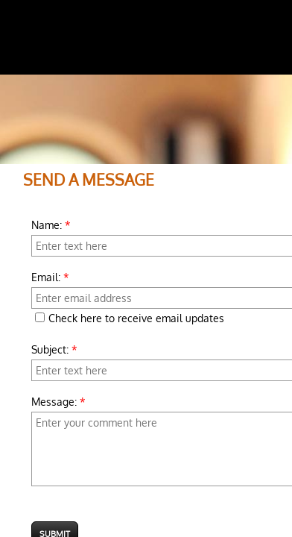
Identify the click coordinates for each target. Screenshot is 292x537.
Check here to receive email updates (129, 318)
